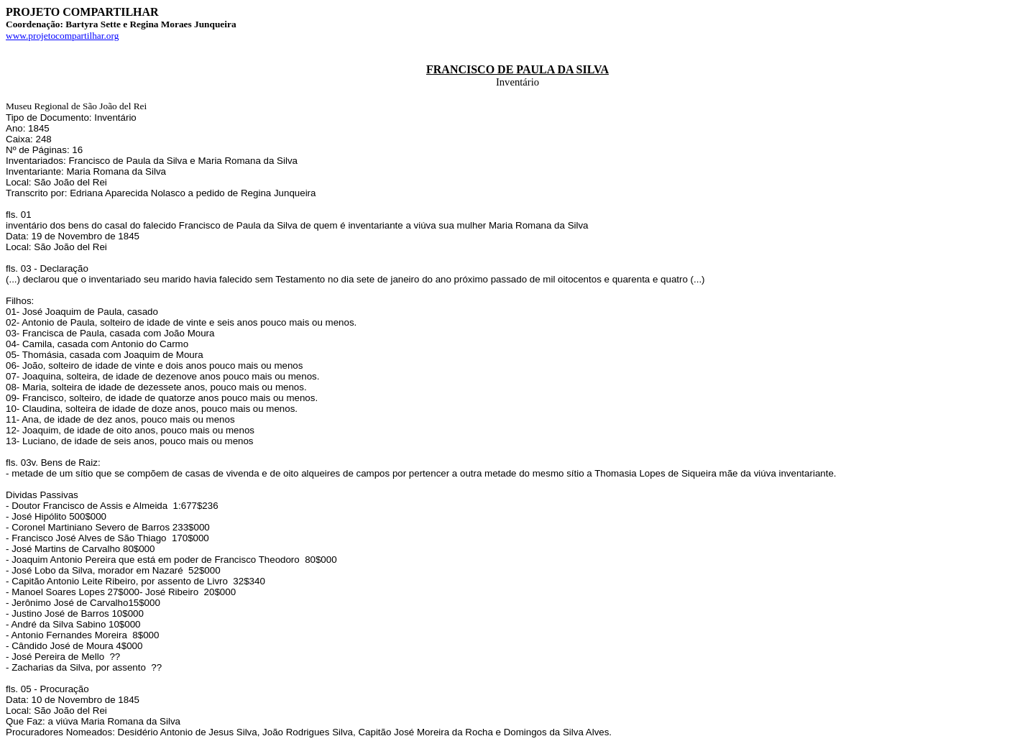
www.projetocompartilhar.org (62, 35)
